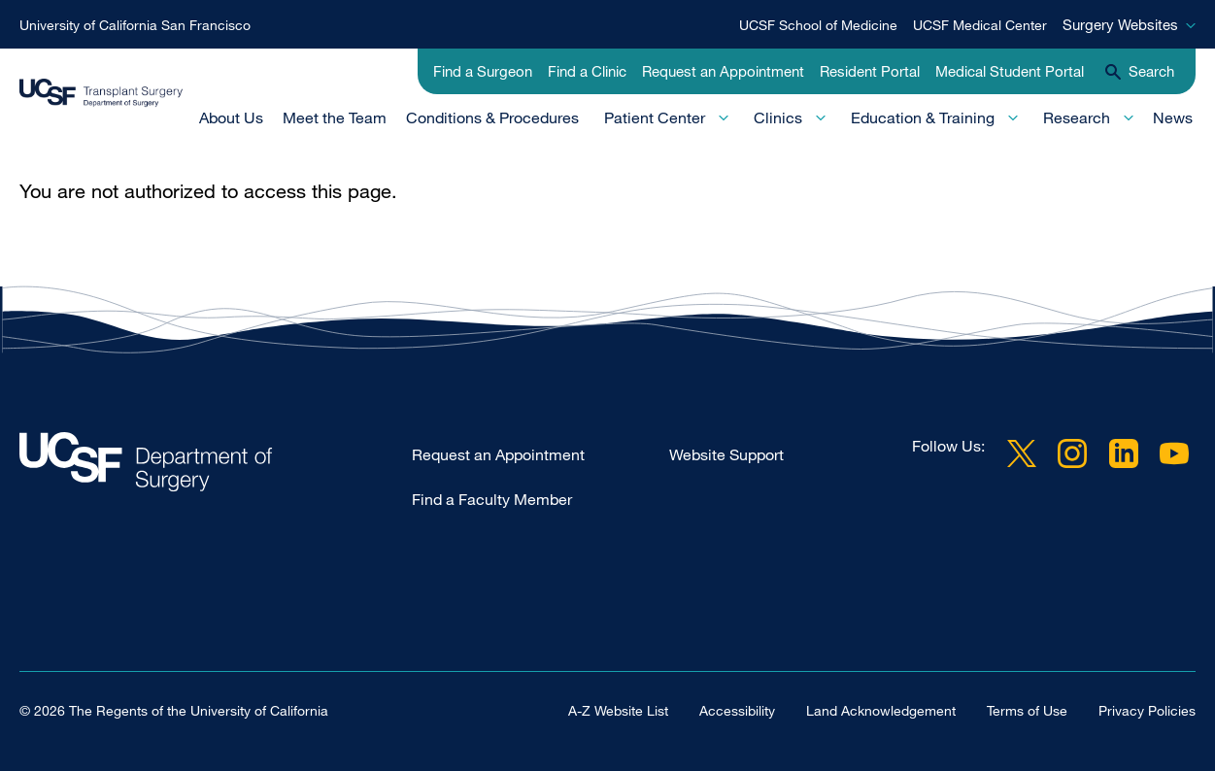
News (1173, 117)
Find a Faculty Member (492, 499)
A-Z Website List (618, 710)
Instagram (1072, 453)
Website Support (726, 454)
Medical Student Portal (1009, 71)
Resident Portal (870, 71)
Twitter (1021, 453)
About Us (231, 117)
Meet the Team (335, 117)
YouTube (1174, 453)
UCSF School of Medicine (818, 25)
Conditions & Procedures (492, 117)
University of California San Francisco (135, 25)
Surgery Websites (1120, 24)
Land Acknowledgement (881, 710)
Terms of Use (1027, 710)
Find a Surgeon (482, 71)
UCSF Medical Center (980, 25)
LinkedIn (1123, 453)
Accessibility (737, 710)
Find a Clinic (587, 71)
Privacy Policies (1147, 710)
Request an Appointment (723, 71)
